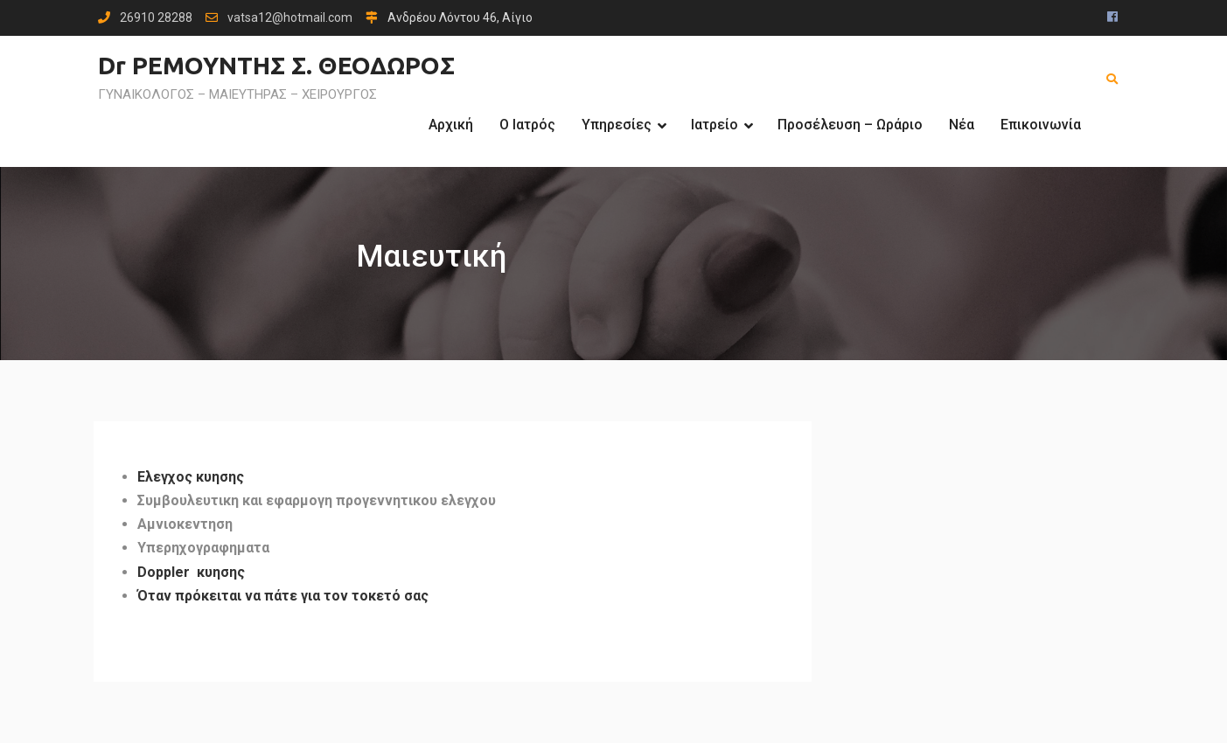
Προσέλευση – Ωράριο (850, 124)
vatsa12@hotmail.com (289, 18)
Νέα (961, 124)
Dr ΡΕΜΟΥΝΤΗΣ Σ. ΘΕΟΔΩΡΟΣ (276, 65)
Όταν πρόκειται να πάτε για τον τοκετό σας (283, 595)
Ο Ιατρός (527, 124)
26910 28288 (156, 18)
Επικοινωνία (1040, 124)
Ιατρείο (714, 124)
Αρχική (451, 124)
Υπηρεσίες (617, 124)
